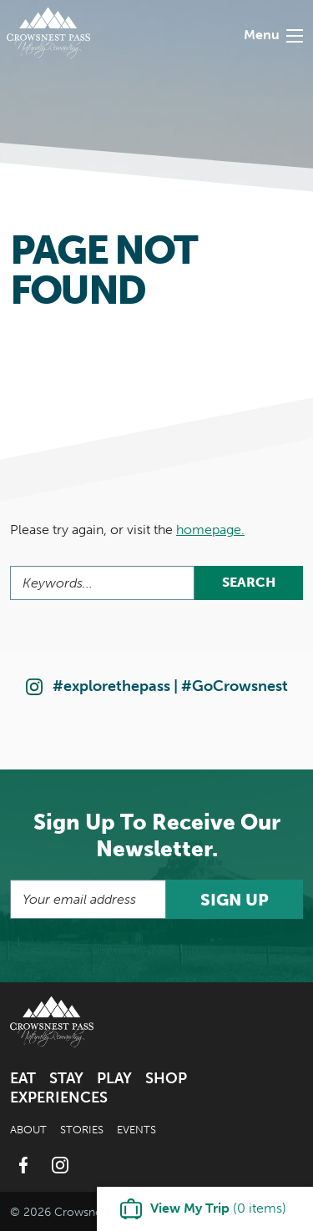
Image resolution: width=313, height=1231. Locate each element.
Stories (81, 1129)
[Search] (102, 583)
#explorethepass (111, 686)
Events (136, 1129)
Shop (166, 1078)
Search (248, 582)
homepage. (210, 529)
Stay (66, 1078)
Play (114, 1078)
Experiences (59, 1097)
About (28, 1129)
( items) (218, 1208)
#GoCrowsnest (234, 686)
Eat (23, 1078)
